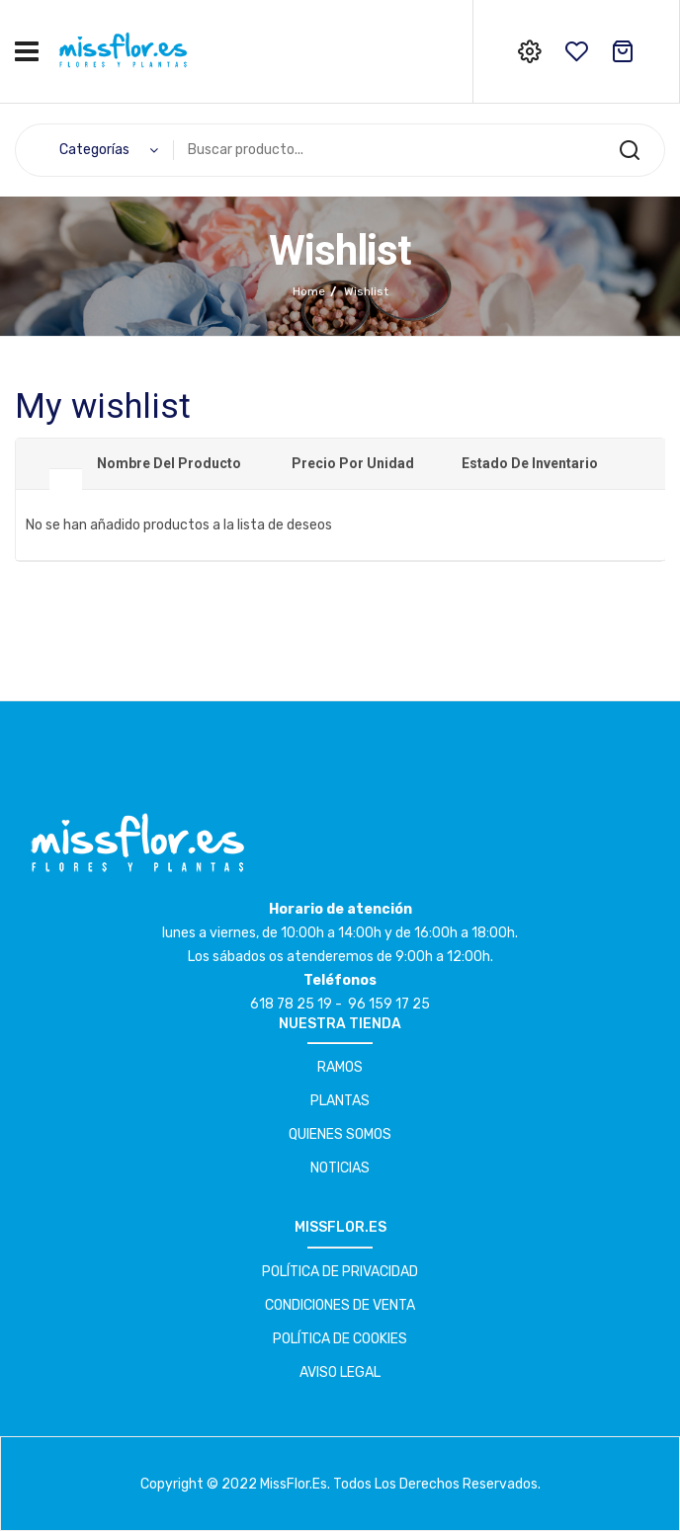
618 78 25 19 (291, 1004)
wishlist (576, 51)
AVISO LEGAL (340, 1372)
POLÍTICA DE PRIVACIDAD (340, 1271)
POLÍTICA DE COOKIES (340, 1338)
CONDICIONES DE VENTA (340, 1305)
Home (309, 291)
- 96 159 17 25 (382, 1004)
